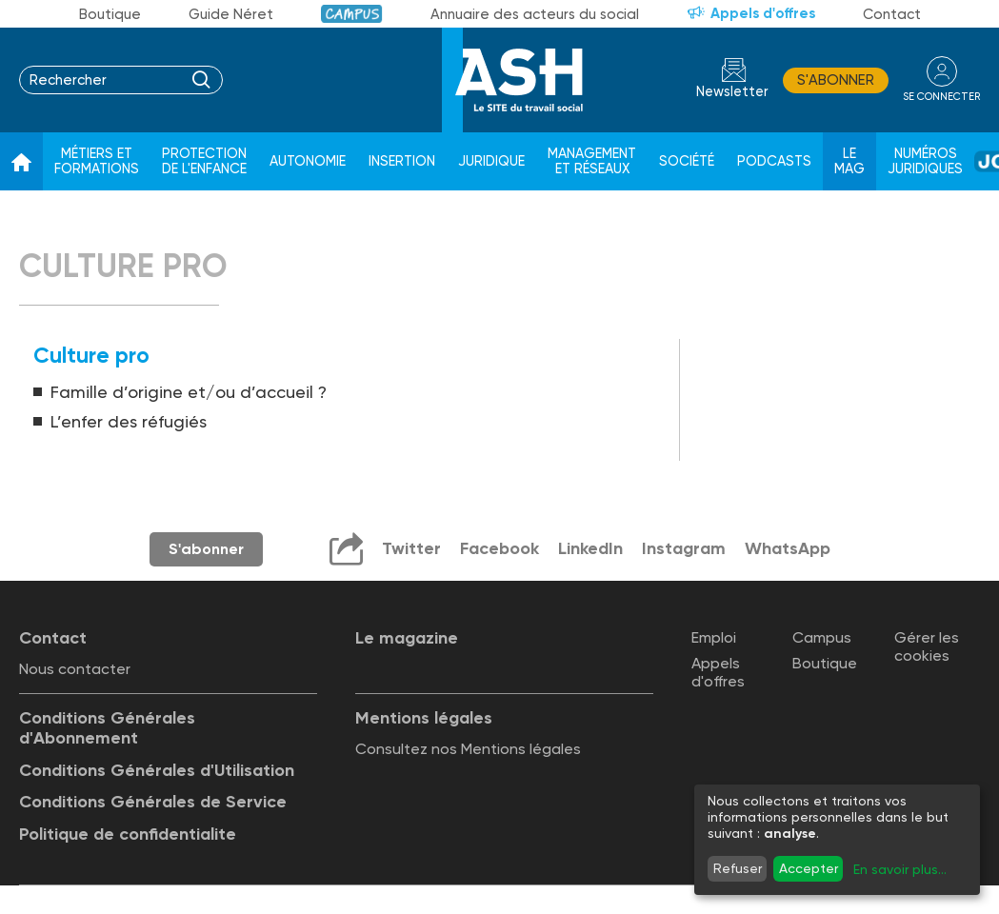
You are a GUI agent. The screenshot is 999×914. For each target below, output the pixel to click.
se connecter (941, 96)
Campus (352, 14)
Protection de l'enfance (204, 161)
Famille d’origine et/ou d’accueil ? (188, 392)
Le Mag (849, 161)
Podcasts (774, 161)
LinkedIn (590, 548)
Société (686, 161)
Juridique (491, 161)
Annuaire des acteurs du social (534, 14)
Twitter (411, 548)
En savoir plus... (900, 869)
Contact (892, 14)
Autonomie (308, 161)
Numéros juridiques (925, 161)
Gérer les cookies (926, 646)
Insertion (402, 161)
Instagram (684, 548)
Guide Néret (231, 14)
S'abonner (835, 80)
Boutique (110, 14)
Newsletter (732, 92)
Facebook (499, 548)
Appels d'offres (762, 13)
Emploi (713, 637)
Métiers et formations (96, 161)
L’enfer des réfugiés (128, 421)
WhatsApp (787, 548)
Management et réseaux (592, 161)
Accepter (808, 868)
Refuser (737, 868)
